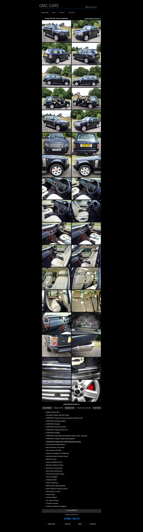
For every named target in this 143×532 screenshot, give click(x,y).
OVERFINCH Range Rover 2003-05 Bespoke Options (63, 441)
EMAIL (54, 12)
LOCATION (72, 12)
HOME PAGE (44, 12)
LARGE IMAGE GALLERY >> (93, 18)
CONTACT (62, 12)
